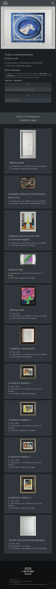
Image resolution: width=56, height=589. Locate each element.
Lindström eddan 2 (19, 383)
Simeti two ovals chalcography (27, 540)
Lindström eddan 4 (19, 497)
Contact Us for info (13, 100)
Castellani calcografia (22, 348)
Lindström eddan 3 (19, 456)
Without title (16, 162)
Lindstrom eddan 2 (19, 419)
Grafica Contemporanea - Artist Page (20, 89)
